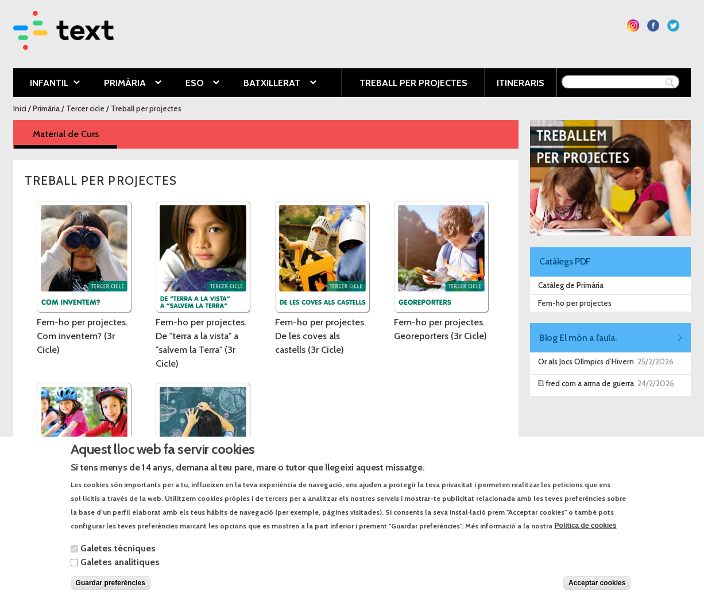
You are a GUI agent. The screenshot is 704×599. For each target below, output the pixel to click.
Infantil (46, 83)
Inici (19, 108)
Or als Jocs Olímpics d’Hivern (586, 361)
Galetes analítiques (120, 572)
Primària (124, 83)
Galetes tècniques (118, 559)
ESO (193, 83)
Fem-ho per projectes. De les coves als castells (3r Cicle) (320, 336)
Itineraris (520, 82)
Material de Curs (75, 133)
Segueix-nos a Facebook (653, 26)
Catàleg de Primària (571, 285)
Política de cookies (586, 537)
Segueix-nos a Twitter (673, 26)
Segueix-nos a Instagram (633, 26)
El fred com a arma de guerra (586, 383)
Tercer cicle (85, 108)
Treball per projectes (413, 82)
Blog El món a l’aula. (577, 337)
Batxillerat (271, 83)
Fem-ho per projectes (575, 303)
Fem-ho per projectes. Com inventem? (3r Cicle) (82, 336)
